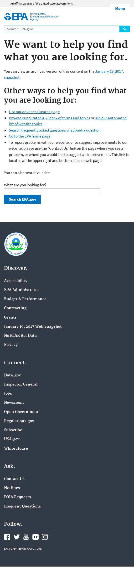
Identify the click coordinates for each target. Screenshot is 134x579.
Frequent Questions (22, 506)
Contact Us (14, 479)
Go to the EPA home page (29, 136)
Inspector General (20, 384)
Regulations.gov (19, 421)
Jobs (8, 394)
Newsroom (14, 403)
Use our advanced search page (34, 111)
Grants (10, 317)
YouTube (26, 537)
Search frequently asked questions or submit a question (55, 130)
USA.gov (12, 439)
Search (124, 29)
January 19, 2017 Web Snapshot (33, 327)
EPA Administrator (21, 290)
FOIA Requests (17, 497)
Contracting (15, 308)
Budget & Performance (25, 299)
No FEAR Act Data (20, 336)
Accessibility (15, 281)
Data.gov (12, 375)
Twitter (17, 537)
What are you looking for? (25, 184)
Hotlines (12, 488)
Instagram (45, 537)
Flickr (35, 537)
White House (16, 449)
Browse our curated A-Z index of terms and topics (49, 118)
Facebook (7, 537)
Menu (120, 8)
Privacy (11, 345)
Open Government (21, 412)
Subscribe (13, 430)
